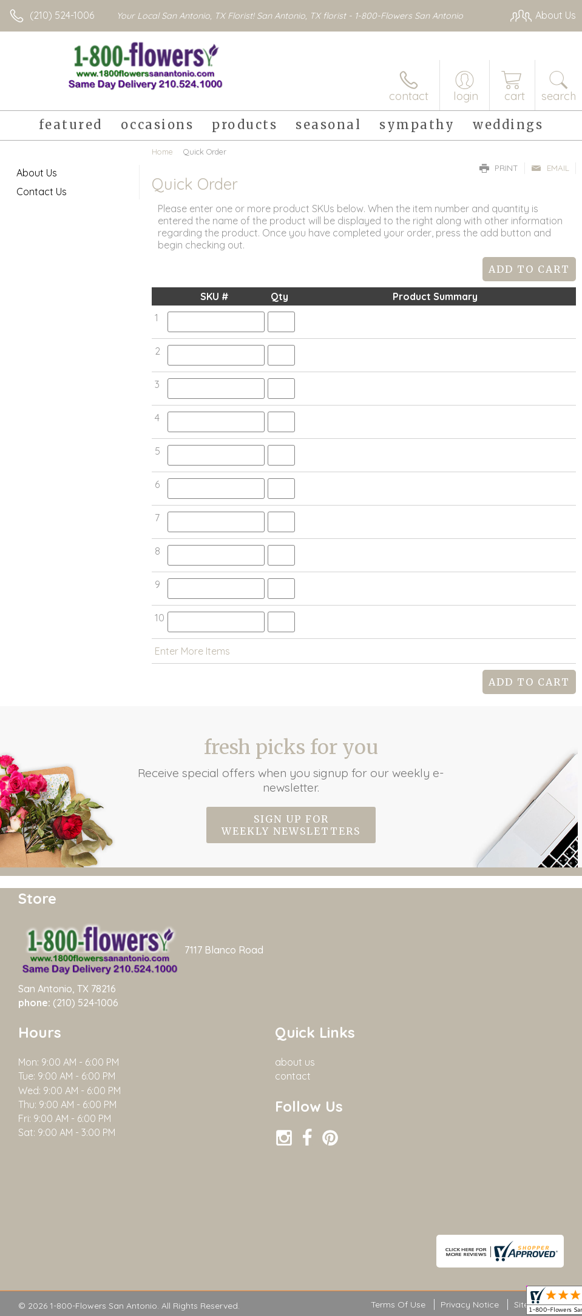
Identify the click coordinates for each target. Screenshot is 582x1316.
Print (498, 167)
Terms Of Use (398, 1304)
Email (550, 167)
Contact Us (41, 191)
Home (162, 151)
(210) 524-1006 (62, 15)
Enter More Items (192, 651)
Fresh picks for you (291, 765)
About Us (36, 173)
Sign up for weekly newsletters (291, 825)
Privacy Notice (470, 1304)
